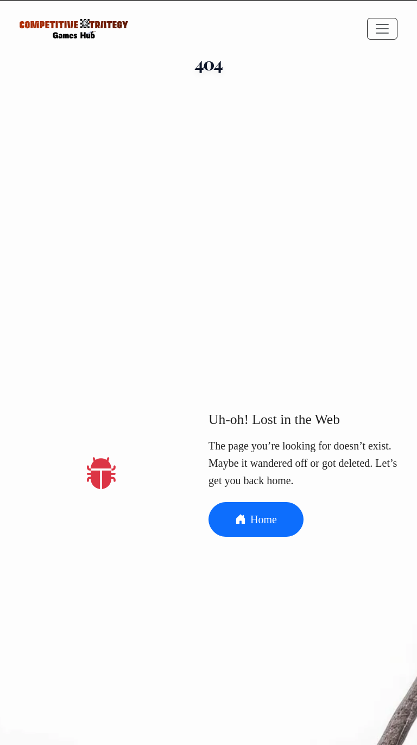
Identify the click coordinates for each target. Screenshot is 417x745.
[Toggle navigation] (382, 29)
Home (256, 519)
